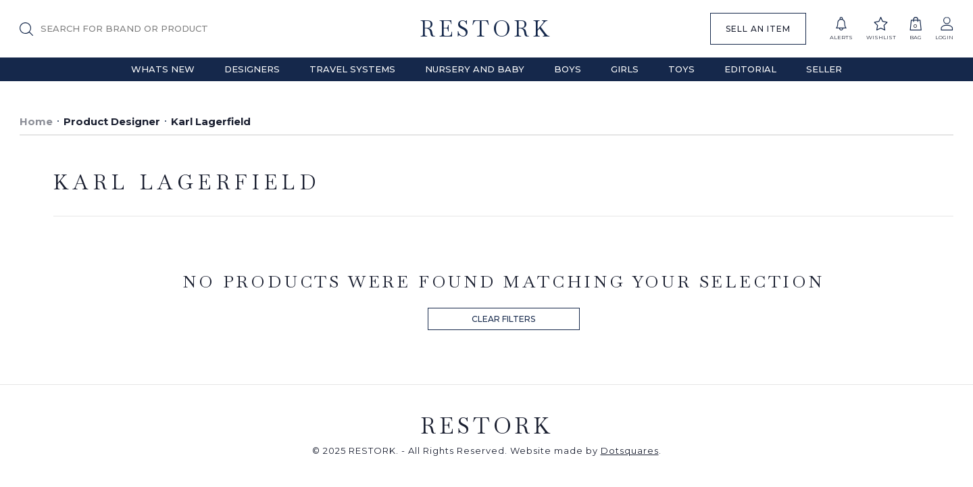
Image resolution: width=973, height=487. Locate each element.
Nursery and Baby (474, 69)
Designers (252, 69)
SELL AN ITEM (758, 29)
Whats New (163, 69)
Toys (681, 69)
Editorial (750, 69)
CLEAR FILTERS (503, 319)
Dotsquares (630, 450)
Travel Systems (352, 69)
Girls (625, 69)
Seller (824, 69)
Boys (567, 69)
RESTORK (486, 28)
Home (36, 121)
